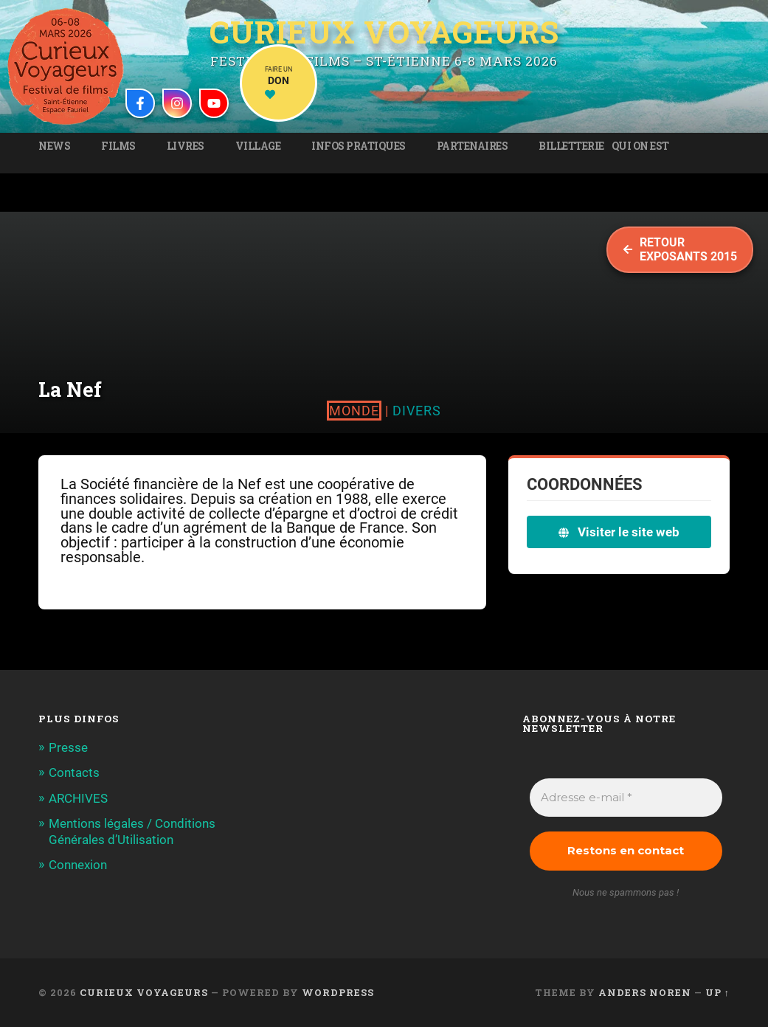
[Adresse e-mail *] (626, 797)
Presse (68, 747)
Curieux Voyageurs (384, 32)
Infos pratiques (358, 146)
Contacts (74, 772)
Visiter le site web (618, 532)
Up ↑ (717, 992)
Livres (185, 146)
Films (118, 146)
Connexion (78, 864)
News (54, 146)
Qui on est (640, 146)
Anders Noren (644, 992)
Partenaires (472, 146)
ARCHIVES (78, 798)
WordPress (338, 992)
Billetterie (571, 146)
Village (258, 146)
